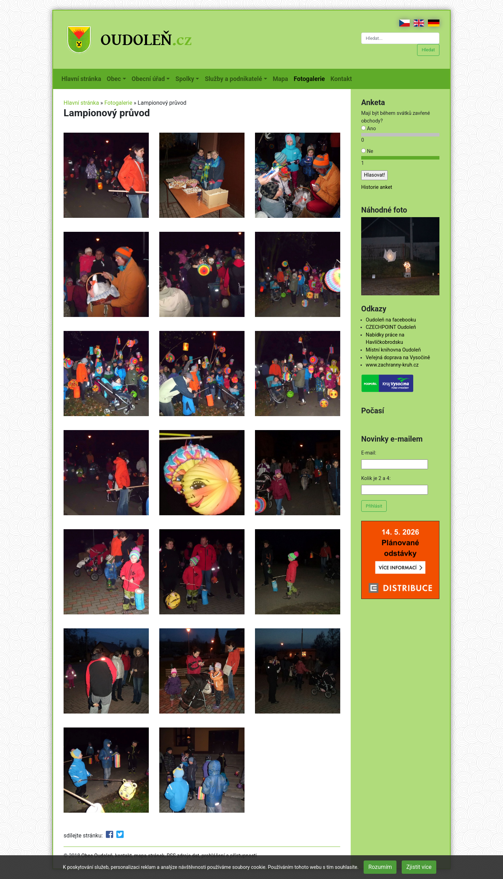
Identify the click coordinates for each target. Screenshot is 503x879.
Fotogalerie (311, 78)
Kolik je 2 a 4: (376, 478)
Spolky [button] (184, 78)
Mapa (282, 78)
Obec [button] (114, 78)
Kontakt (342, 78)
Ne (367, 151)
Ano (368, 129)
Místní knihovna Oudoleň (393, 350)
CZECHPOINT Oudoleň (391, 327)
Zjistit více (418, 867)
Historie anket (376, 187)
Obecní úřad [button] (148, 78)
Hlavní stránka (82, 78)
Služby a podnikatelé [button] (233, 78)
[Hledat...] (400, 38)
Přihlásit (374, 506)
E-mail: (368, 453)
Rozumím (380, 867)
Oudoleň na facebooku (391, 320)
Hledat (428, 49)
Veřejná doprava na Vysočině (398, 358)
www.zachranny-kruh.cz (392, 365)
